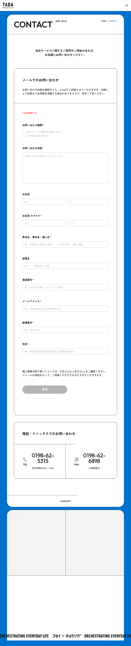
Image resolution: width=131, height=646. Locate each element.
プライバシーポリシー (73, 377)
